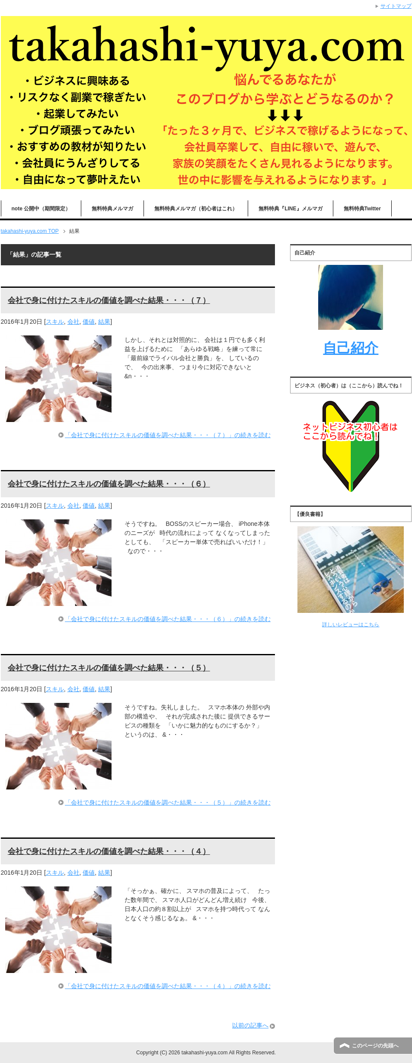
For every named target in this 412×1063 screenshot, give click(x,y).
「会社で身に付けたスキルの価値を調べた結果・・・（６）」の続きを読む (168, 618)
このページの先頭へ (375, 1046)
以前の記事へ (250, 1025)
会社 (73, 321)
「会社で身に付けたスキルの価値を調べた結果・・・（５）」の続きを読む (168, 802)
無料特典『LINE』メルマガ (290, 209)
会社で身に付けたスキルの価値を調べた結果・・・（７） (109, 300)
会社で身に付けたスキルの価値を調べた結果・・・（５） (109, 668)
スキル (55, 321)
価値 (89, 321)
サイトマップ (396, 6)
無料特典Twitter (362, 209)
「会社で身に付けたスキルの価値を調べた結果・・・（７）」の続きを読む (168, 435)
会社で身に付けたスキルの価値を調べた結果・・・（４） (109, 851)
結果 (104, 321)
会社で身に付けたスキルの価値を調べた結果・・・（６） (109, 484)
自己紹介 (350, 348)
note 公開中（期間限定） (41, 209)
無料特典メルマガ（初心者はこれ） (195, 209)
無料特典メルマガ (112, 209)
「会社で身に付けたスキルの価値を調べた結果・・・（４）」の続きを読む (168, 985)
